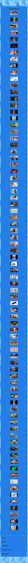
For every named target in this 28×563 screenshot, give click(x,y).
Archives (3, 541)
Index (3, 537)
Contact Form (5, 545)
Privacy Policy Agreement (7, 549)
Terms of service (5, 553)
